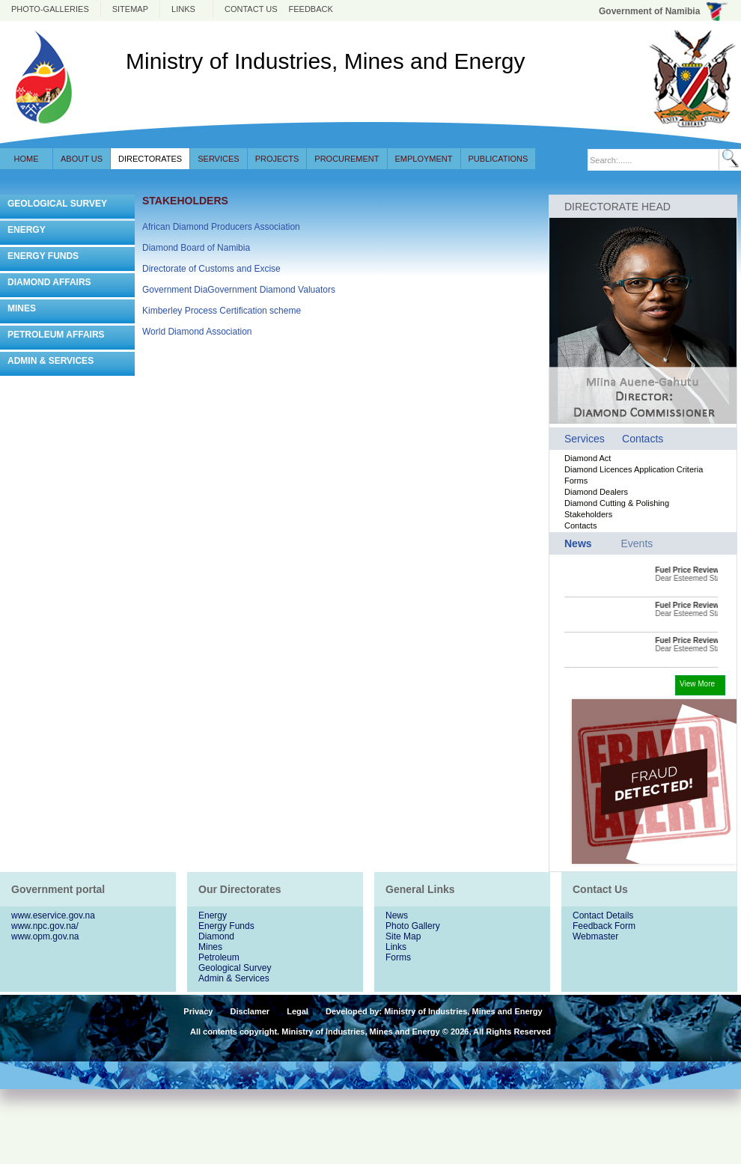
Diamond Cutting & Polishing (616, 503)
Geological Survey (234, 968)
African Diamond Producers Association (221, 227)
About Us (82, 158)
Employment (424, 158)
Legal (297, 1011)
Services (218, 158)
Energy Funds (226, 926)
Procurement (346, 158)
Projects (277, 158)
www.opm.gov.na (45, 936)
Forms (576, 480)
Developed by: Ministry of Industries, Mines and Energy (434, 1011)
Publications (498, 158)
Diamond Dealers (596, 491)
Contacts (642, 439)
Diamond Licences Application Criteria (633, 469)
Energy (212, 915)
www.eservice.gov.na (53, 915)
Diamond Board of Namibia (196, 248)
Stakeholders (588, 514)
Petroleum (219, 957)
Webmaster (595, 936)
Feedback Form (604, 926)
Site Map (403, 936)
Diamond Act (587, 458)
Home (26, 158)
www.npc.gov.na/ (45, 926)
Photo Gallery (412, 926)
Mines (210, 947)
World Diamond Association (197, 331)
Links (183, 8)
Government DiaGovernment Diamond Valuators (238, 289)
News (396, 915)
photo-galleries (50, 8)
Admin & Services (233, 978)
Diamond (216, 936)
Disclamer (250, 1011)
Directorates (150, 158)
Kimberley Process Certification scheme (221, 310)
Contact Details (603, 915)
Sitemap (130, 8)
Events (636, 543)
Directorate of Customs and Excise (211, 268)
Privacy (198, 1011)
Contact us (251, 8)
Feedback (311, 8)
